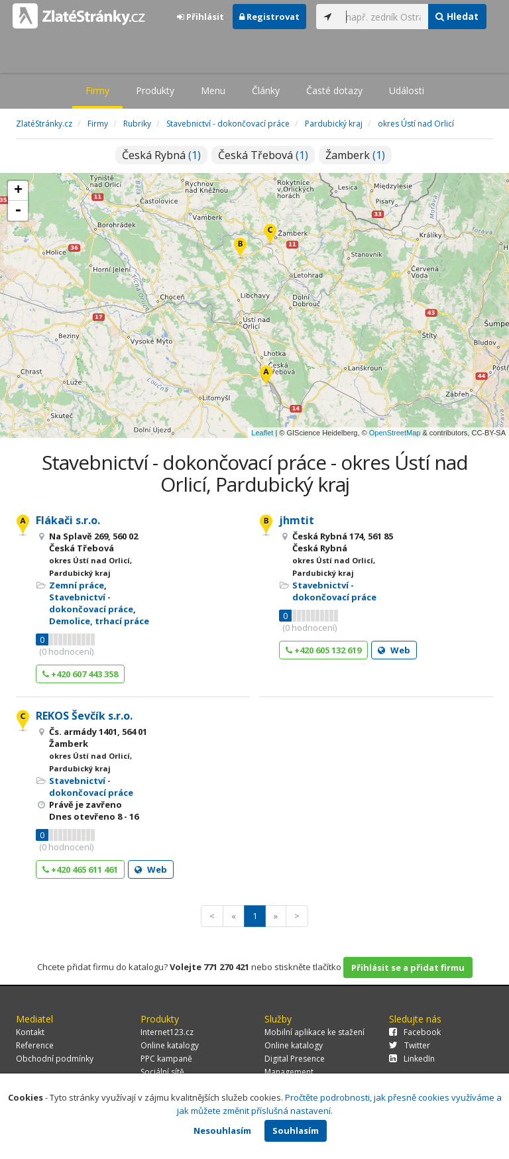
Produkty (155, 90)
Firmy (97, 90)
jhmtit (296, 520)
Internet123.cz (167, 1032)
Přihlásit (200, 17)
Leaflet (262, 433)
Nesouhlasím (222, 1130)
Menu (213, 90)
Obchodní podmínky (54, 1058)
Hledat (457, 16)
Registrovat (269, 17)
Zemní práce (76, 585)
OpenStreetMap (395, 433)
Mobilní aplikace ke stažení (314, 1032)
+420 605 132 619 (323, 650)
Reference (35, 1045)
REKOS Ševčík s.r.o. (84, 715)
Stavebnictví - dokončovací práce (91, 603)
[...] (384, 16)
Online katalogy (170, 1045)
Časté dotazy (334, 90)
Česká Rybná (161, 155)
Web (394, 650)
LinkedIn (412, 1058)
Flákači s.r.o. (68, 520)
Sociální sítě (162, 1071)
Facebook (415, 1032)
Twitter (409, 1045)
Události (406, 90)
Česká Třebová (263, 155)
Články (266, 90)
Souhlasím (295, 1130)
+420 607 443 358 (80, 674)
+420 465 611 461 (80, 869)
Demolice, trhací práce (99, 621)
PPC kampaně (166, 1058)
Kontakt (30, 1032)
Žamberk (355, 155)
